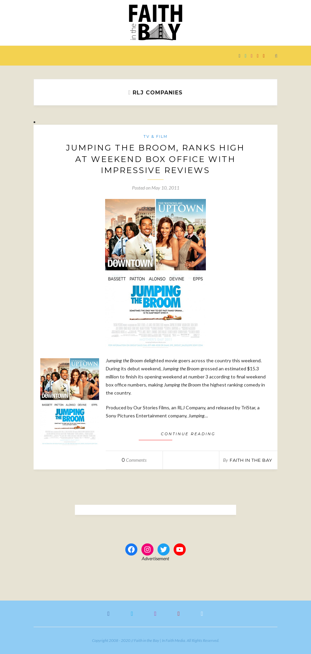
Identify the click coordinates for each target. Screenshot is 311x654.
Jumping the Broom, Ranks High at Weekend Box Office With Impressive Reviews (155, 159)
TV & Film (155, 136)
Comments (134, 460)
